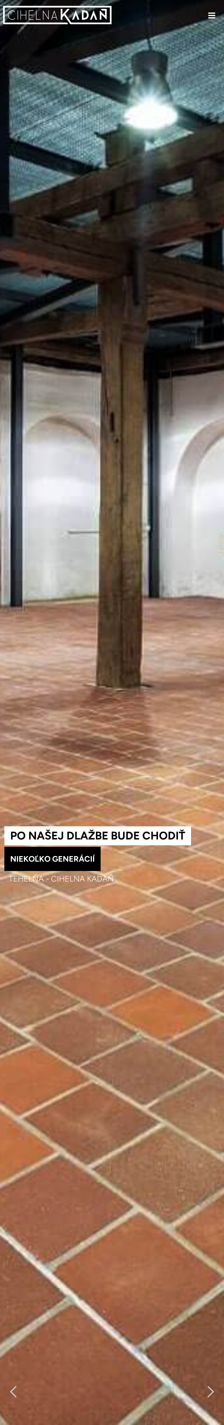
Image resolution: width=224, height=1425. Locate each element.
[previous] (16, 1392)
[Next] (208, 1392)
